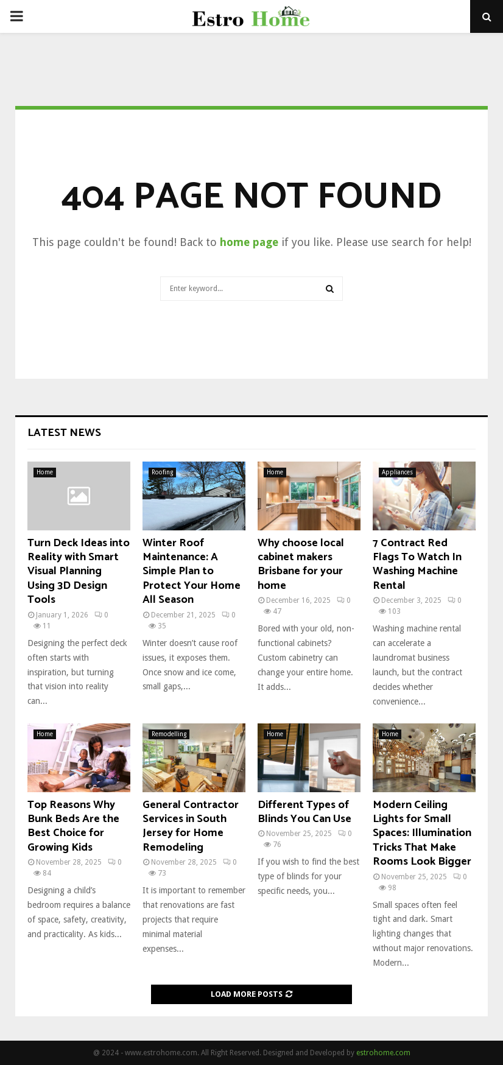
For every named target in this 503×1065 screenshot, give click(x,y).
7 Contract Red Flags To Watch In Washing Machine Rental (417, 564)
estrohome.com (383, 1053)
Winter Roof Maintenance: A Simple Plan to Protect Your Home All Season (191, 572)
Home (45, 472)
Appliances (397, 472)
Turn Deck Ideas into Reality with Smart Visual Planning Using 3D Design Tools (78, 572)
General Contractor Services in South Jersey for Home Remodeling (190, 826)
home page (249, 242)
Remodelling (169, 734)
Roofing (162, 472)
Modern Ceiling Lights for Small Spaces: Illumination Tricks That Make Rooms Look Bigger (422, 833)
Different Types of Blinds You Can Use (304, 812)
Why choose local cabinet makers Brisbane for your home (301, 564)
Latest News (64, 433)
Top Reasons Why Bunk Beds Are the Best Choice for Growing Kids (73, 826)
